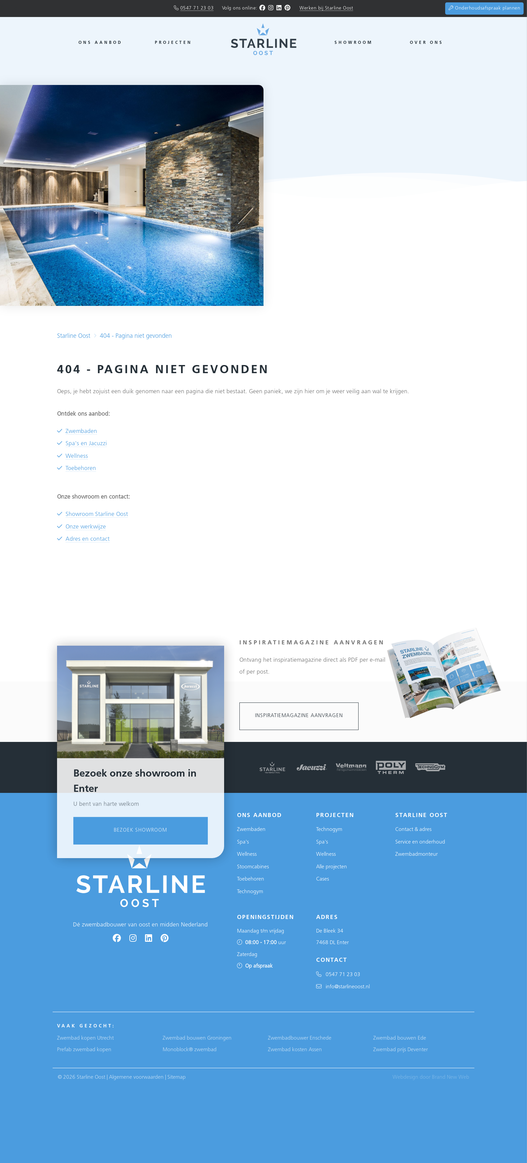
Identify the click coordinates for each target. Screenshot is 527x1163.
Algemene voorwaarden (136, 1077)
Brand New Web (450, 1077)
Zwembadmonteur (416, 854)
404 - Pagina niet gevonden (136, 336)
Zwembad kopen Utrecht (85, 1038)
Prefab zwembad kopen (84, 1050)
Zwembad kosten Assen (295, 1050)
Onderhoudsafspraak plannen (484, 8)
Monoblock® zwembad (190, 1050)
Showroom (353, 43)
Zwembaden (81, 431)
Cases (322, 879)
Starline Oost (73, 336)
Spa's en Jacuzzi (86, 444)
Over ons (426, 43)
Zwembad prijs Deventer (400, 1050)
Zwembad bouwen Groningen (197, 1038)
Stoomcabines (253, 867)
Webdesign (405, 1077)
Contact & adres (413, 829)
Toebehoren (81, 468)
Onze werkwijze (86, 527)
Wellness (77, 456)
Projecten (173, 43)
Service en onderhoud (420, 842)
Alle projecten (331, 867)
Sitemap (176, 1077)
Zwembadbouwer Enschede (299, 1038)
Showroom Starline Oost (97, 514)
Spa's (243, 842)
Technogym (250, 892)
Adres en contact (88, 539)
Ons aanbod (100, 43)
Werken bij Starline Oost (326, 8)
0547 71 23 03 (197, 8)
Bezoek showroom (140, 973)
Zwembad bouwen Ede (399, 1038)
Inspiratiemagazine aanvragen (299, 715)
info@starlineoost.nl (343, 987)
